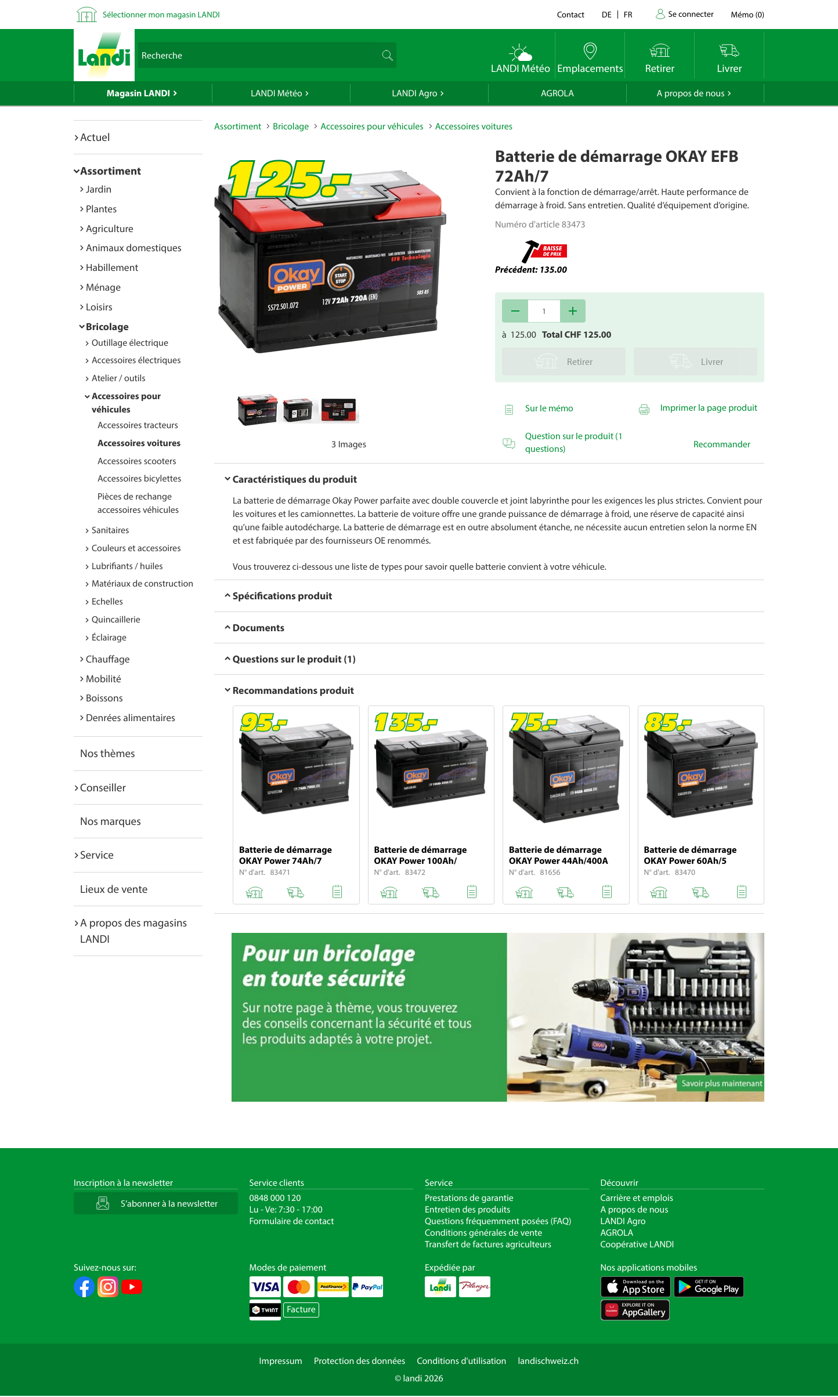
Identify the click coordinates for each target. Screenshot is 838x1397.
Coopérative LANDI (637, 1244)
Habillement (112, 267)
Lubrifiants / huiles (127, 566)
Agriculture (109, 228)
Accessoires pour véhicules (371, 126)
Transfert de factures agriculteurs (488, 1244)
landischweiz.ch (548, 1361)
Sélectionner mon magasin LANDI (161, 14)
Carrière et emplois (637, 1198)
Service (97, 855)
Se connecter (690, 13)
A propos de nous (690, 93)
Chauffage (108, 658)
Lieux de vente (113, 889)
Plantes (101, 208)
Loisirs (99, 306)
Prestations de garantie (469, 1198)
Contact (570, 14)
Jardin (98, 189)
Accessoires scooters (136, 461)
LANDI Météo (276, 93)
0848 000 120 (275, 1198)
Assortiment (110, 171)
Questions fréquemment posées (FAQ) (498, 1221)
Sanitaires (110, 530)
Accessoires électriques (136, 360)
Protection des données (360, 1361)
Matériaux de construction (142, 583)
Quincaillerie (116, 619)
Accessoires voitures (138, 443)
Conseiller (103, 787)
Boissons (104, 697)
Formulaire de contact (292, 1221)
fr (628, 14)
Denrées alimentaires (130, 717)
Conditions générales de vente (483, 1233)
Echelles (107, 601)
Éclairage (109, 637)
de (607, 14)
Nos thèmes (107, 753)
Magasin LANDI (138, 93)
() (747, 14)
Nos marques (110, 821)
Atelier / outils (119, 378)
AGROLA (557, 93)
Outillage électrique (130, 343)
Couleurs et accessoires (136, 548)
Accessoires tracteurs (137, 425)
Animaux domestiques (134, 247)
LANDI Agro (414, 93)
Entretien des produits (467, 1209)
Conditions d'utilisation (461, 1361)
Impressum (280, 1361)
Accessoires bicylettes (139, 478)
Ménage (103, 287)
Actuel (95, 137)
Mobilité (103, 678)
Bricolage (107, 326)
